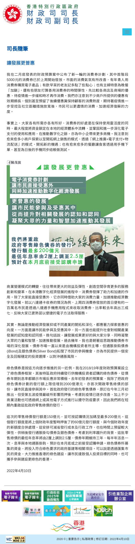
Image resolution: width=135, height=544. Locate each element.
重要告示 (74, 539)
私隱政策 (87, 539)
